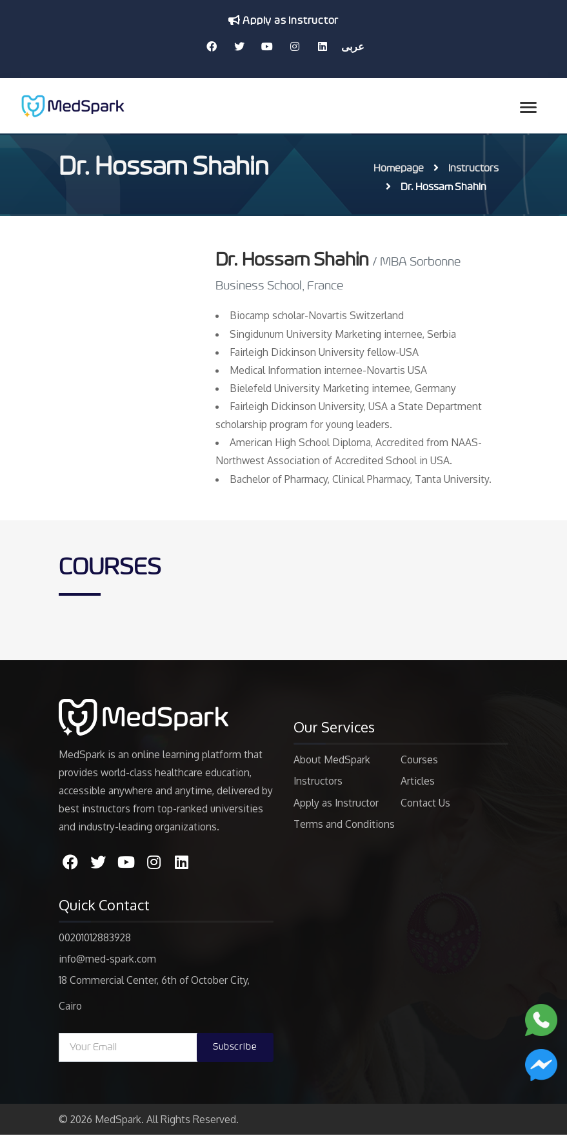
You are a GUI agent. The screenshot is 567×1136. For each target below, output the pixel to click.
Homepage (398, 168)
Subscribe (235, 1048)
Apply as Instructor (283, 20)
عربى (352, 46)
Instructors (473, 168)
